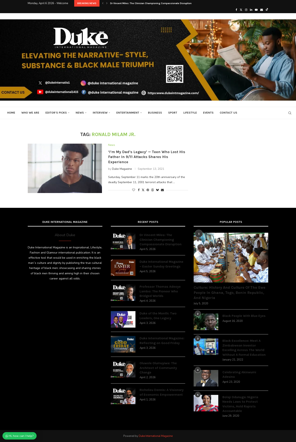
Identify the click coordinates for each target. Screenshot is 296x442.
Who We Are (30, 112)
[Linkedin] (251, 10)
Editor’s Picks (56, 112)
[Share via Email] (162, 190)
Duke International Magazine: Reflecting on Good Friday (162, 340)
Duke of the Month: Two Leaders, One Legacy (158, 315)
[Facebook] (236, 10)
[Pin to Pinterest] (148, 190)
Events (208, 112)
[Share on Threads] (152, 190)
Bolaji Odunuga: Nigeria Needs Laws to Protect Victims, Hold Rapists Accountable (240, 404)
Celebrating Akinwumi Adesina (239, 374)
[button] (102, 3)
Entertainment (127, 112)
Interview (100, 112)
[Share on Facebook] (139, 190)
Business (155, 112)
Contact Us (228, 112)
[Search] (290, 113)
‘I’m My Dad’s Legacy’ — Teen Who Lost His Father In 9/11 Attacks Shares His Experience (146, 157)
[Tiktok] (267, 10)
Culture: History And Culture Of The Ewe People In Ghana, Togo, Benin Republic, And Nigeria (229, 292)
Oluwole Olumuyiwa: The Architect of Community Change (158, 367)
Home (11, 112)
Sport (172, 112)
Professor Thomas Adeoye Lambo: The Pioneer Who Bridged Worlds (160, 291)
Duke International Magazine (156, 436)
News (80, 112)
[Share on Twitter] (143, 190)
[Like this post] (133, 190)
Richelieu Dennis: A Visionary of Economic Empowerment (162, 392)
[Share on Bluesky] (157, 190)
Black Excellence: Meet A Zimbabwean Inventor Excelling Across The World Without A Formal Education (244, 347)
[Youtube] (256, 10)
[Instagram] (246, 10)
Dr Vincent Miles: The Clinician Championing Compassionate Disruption (151, 3)
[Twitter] (241, 10)
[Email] (261, 10)
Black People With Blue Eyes (244, 316)
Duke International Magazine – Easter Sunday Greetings (161, 264)
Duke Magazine (122, 169)
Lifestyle (190, 112)
